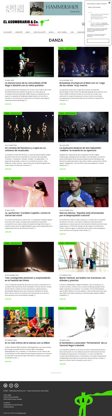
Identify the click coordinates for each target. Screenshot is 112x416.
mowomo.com (22, 413)
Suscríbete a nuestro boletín (97, 374)
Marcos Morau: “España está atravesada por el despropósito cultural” (81, 214)
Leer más (8, 104)
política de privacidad (101, 394)
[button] (26, 23)
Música (51, 32)
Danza (7, 48)
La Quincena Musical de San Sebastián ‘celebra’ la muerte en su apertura (80, 149)
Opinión (17, 32)
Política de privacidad (11, 397)
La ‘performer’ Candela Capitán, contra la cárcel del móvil (27, 214)
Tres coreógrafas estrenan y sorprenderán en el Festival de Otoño (27, 279)
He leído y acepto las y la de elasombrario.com (100, 394)
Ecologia (7, 32)
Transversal (81, 32)
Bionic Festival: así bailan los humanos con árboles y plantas (82, 279)
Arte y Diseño (62, 32)
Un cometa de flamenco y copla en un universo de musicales (25, 149)
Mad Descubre (94, 32)
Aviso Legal (7, 395)
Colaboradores (9, 407)
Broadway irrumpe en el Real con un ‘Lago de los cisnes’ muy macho (82, 84)
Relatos (105, 32)
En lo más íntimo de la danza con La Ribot (27, 342)
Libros (28, 32)
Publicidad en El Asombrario (13, 405)
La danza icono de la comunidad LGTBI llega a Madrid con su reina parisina (26, 84)
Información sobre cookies (13, 399)
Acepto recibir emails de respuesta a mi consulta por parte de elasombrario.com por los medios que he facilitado (100, 386)
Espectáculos (39, 32)
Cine (72, 32)
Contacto (7, 403)
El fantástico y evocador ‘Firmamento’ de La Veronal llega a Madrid (83, 344)
